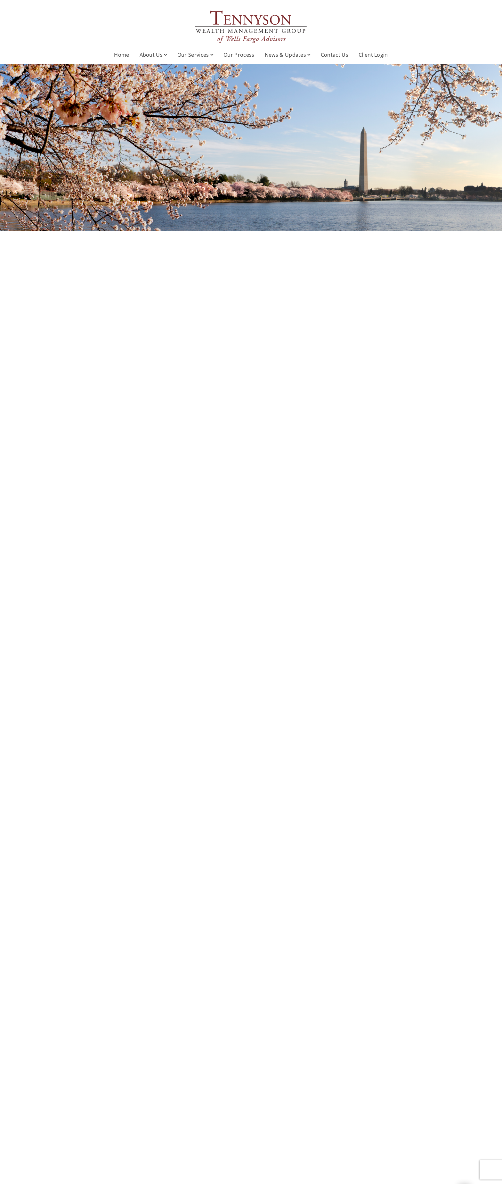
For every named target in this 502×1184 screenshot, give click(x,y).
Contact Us (334, 54)
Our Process (239, 54)
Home (121, 54)
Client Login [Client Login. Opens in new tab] (373, 54)
